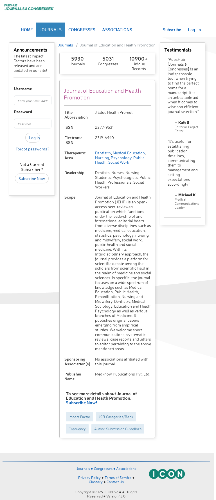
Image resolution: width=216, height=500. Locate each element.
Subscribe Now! (81, 402)
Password (16, 112)
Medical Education (128, 152)
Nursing (102, 157)
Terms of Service (118, 477)
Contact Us (115, 481)
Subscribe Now (32, 178)
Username (16, 88)
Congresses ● (105, 468)
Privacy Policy (89, 477)
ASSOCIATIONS (117, 29)
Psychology (121, 157)
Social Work (118, 162)
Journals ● (85, 468)
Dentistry (103, 152)
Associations (126, 468)
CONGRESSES (81, 29)
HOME (27, 29)
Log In (194, 29)
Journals (65, 45)
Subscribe (172, 29)
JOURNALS (51, 29)
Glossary (96, 481)
